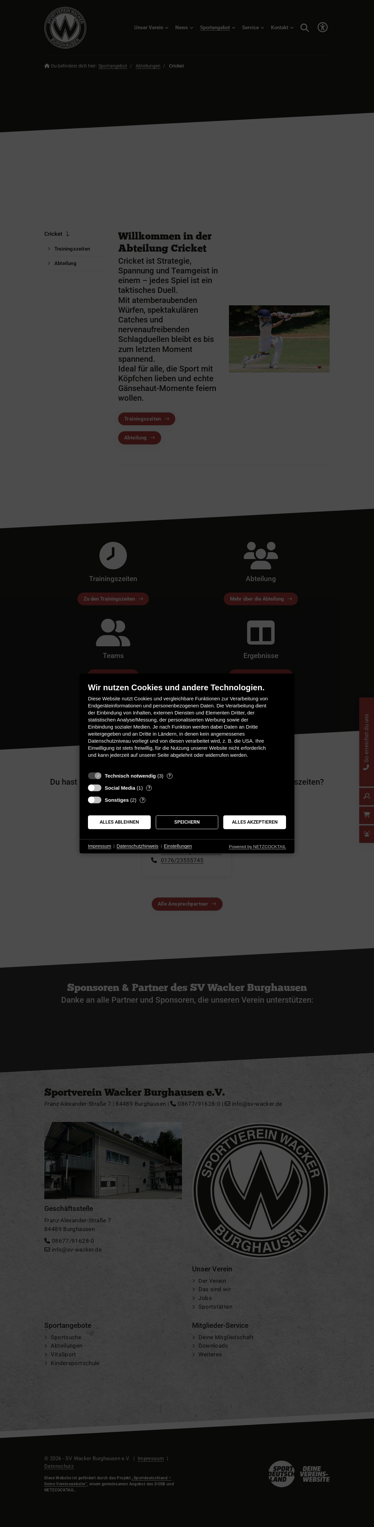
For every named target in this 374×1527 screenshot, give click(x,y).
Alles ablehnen (119, 822)
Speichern (187, 822)
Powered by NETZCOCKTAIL (257, 846)
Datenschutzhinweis (137, 846)
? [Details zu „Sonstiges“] (143, 799)
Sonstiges (117, 800)
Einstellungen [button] (178, 846)
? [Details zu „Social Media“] (149, 787)
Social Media (120, 788)
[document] (187, 725)
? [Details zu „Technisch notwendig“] (170, 775)
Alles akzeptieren (255, 822)
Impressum (99, 846)
